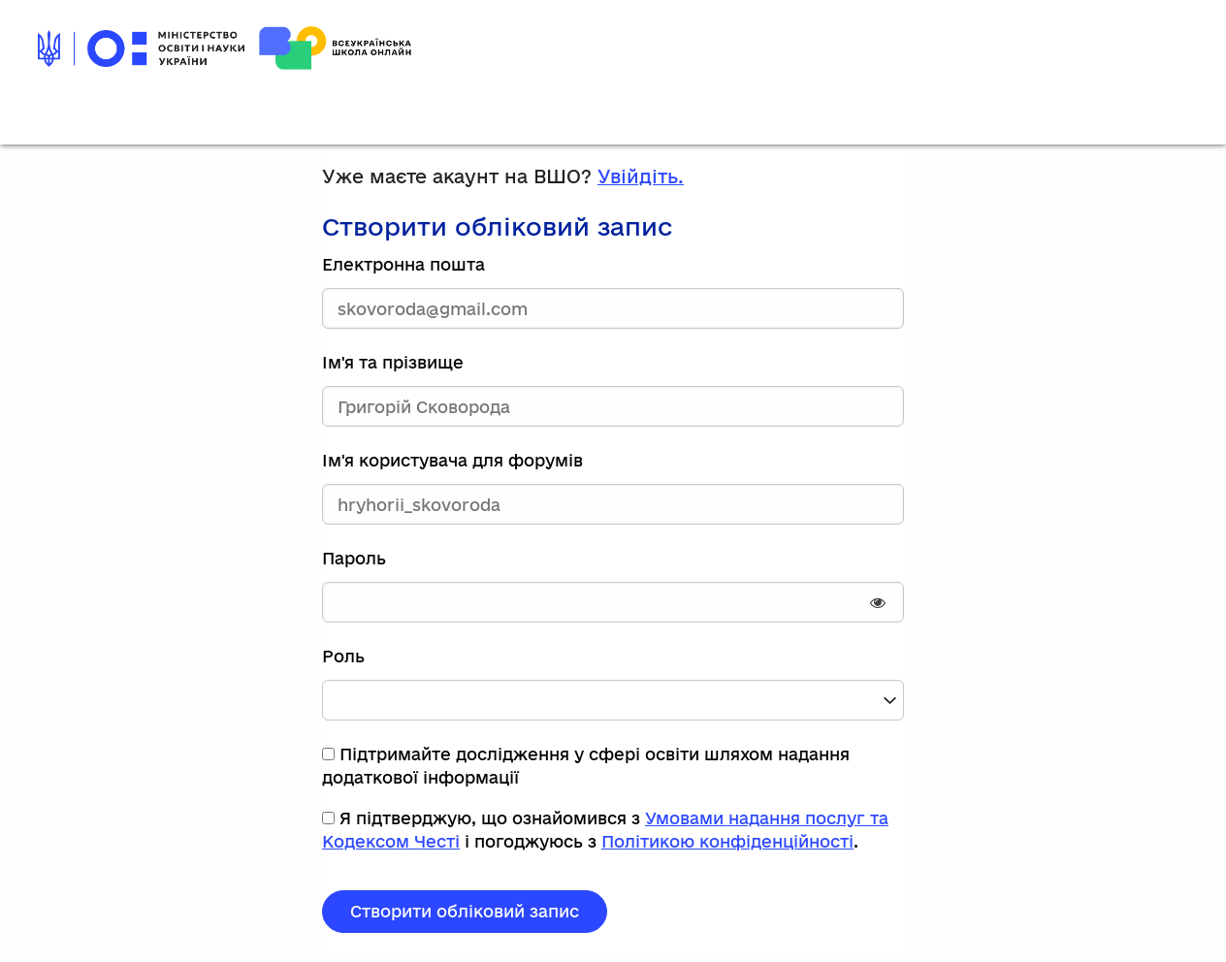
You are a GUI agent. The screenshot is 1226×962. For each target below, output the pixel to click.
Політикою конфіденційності (727, 841)
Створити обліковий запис (464, 911)
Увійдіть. (640, 176)
